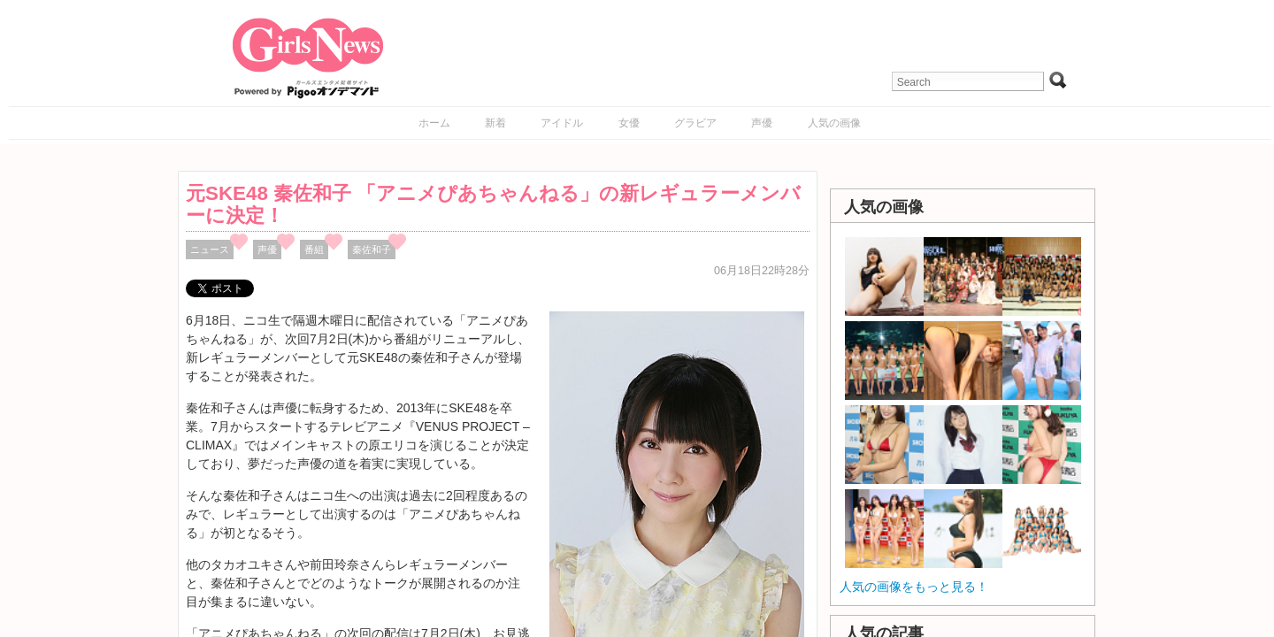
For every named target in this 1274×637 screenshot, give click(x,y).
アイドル (562, 123)
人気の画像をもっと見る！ (914, 586)
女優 (629, 123)
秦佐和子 (371, 249)
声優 (761, 123)
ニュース (209, 249)
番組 (314, 249)
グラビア (695, 123)
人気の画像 (834, 123)
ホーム (434, 123)
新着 (495, 123)
